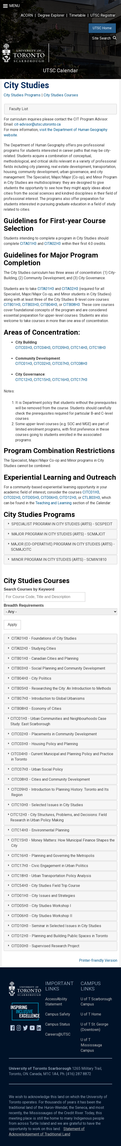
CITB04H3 (49, 304)
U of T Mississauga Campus (91, 1045)
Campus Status (57, 1024)
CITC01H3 (23, 363)
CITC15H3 (42, 379)
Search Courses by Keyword (29, 589)
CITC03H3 (23, 347)
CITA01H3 (28, 243)
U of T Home (91, 1014)
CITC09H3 (60, 347)
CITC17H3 (79, 379)
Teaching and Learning (53, 503)
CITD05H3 (30, 497)
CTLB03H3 (91, 497)
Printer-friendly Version (98, 960)
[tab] (60, 524)
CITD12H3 (67, 497)
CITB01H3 (12, 304)
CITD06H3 (49, 497)
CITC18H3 (97, 347)
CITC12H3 (23, 379)
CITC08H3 (79, 363)
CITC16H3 (60, 379)
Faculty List (18, 109)
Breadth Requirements (24, 605)
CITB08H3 (71, 304)
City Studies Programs (22, 95)
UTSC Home (102, 28)
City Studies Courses (61, 95)
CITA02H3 (52, 243)
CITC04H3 (42, 347)
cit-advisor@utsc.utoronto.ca (37, 124)
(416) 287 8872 (78, 1074)
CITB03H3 (30, 304)
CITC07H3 (60, 363)
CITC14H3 (79, 347)
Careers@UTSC (57, 1034)
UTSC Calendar (60, 70)
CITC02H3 (42, 363)
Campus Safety (57, 1014)
